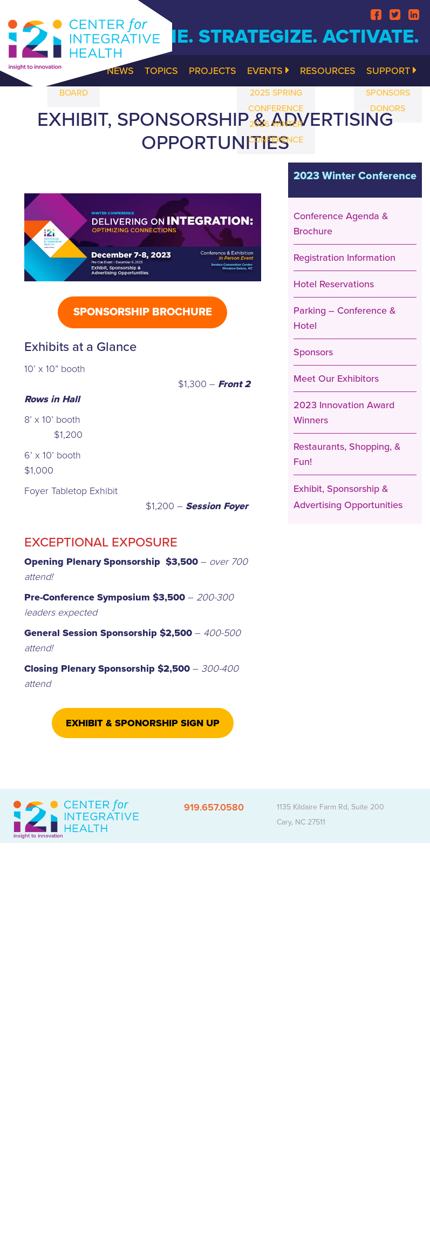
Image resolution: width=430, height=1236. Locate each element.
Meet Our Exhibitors (336, 378)
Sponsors (313, 352)
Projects (212, 71)
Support (391, 71)
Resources (328, 71)
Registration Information (344, 258)
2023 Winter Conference (355, 176)
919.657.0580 (214, 807)
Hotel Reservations (334, 284)
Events (268, 71)
